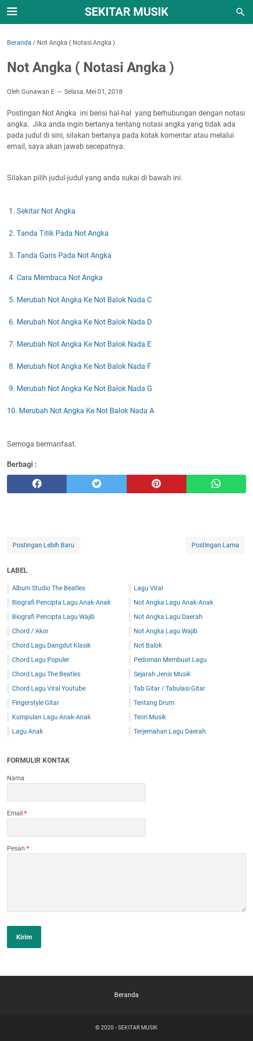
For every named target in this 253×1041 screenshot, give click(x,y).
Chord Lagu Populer (40, 659)
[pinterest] (156, 484)
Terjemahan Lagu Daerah (170, 731)
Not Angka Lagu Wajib (165, 631)
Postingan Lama (215, 545)
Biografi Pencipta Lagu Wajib (53, 616)
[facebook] (37, 484)
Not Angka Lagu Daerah (168, 616)
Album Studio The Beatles (48, 588)
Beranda (126, 994)
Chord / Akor (30, 631)
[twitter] (96, 484)
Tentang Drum (154, 702)
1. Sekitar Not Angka (42, 211)
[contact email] (76, 827)
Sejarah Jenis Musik (162, 674)
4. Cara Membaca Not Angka (56, 277)
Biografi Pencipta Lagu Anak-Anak (61, 602)
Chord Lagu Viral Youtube (49, 688)
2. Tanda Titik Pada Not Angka (59, 233)
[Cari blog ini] (240, 12)
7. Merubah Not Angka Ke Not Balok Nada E (80, 344)
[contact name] (76, 792)
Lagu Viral (148, 588)
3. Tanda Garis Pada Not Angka (60, 255)
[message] (126, 882)
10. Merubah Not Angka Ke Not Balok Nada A (80, 410)
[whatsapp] (216, 484)
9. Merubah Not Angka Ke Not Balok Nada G (80, 388)
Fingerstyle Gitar (35, 702)
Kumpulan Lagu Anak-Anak (51, 717)
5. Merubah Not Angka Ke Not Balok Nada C (80, 299)
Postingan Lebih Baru (43, 545)
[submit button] (24, 937)
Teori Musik (150, 717)
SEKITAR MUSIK (126, 11)
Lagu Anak (27, 731)
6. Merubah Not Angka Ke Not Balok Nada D (80, 322)
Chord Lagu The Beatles (46, 674)
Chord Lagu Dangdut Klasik (51, 645)
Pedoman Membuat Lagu (170, 659)
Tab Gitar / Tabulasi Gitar (169, 688)
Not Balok (148, 645)
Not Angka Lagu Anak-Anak (173, 602)
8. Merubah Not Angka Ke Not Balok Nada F (80, 366)
